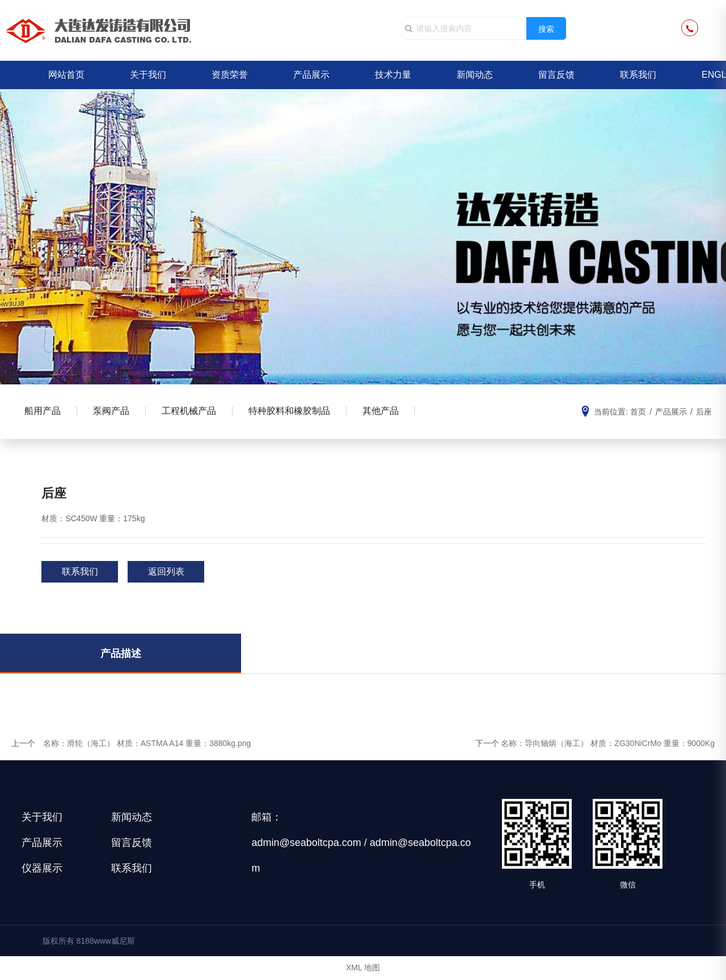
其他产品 (388, 411)
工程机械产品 (193, 411)
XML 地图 (363, 968)
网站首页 (66, 74)
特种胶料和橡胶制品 (295, 411)
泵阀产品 (114, 411)
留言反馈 (556, 74)
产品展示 (311, 74)
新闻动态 (475, 74)
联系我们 (638, 74)
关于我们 (148, 74)
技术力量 (393, 74)
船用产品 (44, 411)
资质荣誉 (230, 74)
